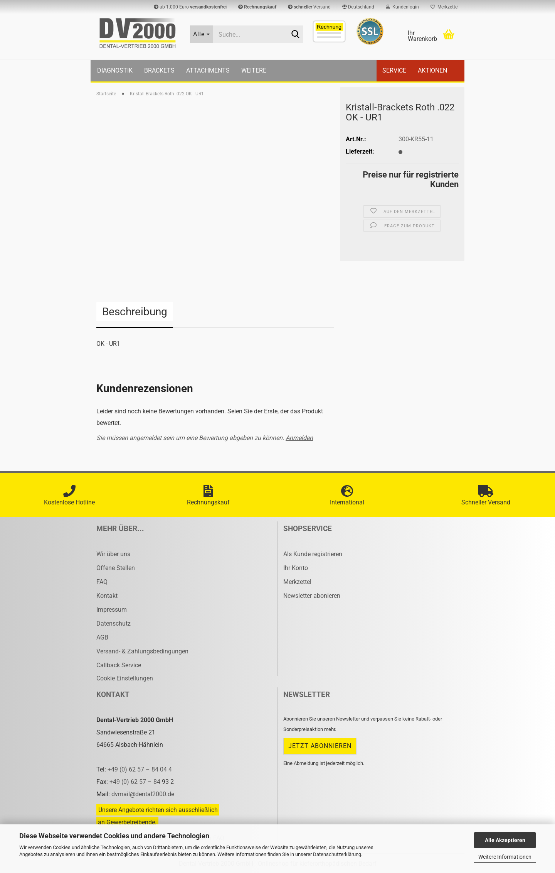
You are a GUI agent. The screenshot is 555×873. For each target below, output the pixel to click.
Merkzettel (445, 7)
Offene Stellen (115, 568)
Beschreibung (134, 311)
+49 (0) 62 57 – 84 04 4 (140, 769)
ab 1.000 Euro (190, 7)
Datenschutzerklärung (337, 854)
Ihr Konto (295, 568)
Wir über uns (113, 554)
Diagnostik (115, 70)
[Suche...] (201, 34)
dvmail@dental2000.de (142, 794)
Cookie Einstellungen (124, 678)
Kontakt (107, 595)
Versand (309, 7)
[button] (358, 7)
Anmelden (299, 438)
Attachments (208, 70)
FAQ (102, 581)
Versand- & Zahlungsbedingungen (142, 651)
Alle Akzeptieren (505, 840)
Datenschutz (113, 623)
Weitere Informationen (504, 857)
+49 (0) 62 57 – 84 (135, 781)
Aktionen (432, 70)
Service (394, 70)
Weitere (253, 70)
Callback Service (118, 665)
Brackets (159, 70)
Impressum (111, 609)
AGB (102, 637)
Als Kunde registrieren (312, 554)
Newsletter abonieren (311, 595)
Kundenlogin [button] (402, 7)
